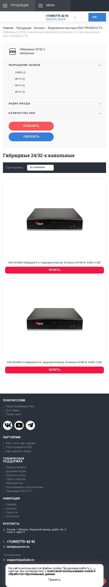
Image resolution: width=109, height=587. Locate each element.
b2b (94, 17)
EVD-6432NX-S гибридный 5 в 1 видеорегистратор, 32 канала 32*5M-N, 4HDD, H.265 (54, 362)
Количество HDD (22, 113)
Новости (12, 512)
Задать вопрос (16, 467)
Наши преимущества (20, 406)
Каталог (39, 28)
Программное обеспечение (24, 487)
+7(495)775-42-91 (57, 16)
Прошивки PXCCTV (19, 491)
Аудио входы (19, 104)
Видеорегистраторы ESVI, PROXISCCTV (75, 28)
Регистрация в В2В (19, 447)
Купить (54, 270)
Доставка (12, 410)
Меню (50, 5)
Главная (8, 28)
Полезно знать (16, 475)
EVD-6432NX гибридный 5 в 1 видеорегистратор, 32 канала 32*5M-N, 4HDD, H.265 (54, 263)
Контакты (12, 516)
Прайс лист (13, 414)
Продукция (19, 5)
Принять (54, 580)
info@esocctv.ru (18, 547)
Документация (16, 471)
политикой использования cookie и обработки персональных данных (51, 573)
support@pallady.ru (20, 560)
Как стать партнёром (20, 443)
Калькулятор (14, 483)
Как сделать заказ (18, 451)
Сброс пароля (15, 479)
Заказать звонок (56, 19)
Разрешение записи (24, 65)
